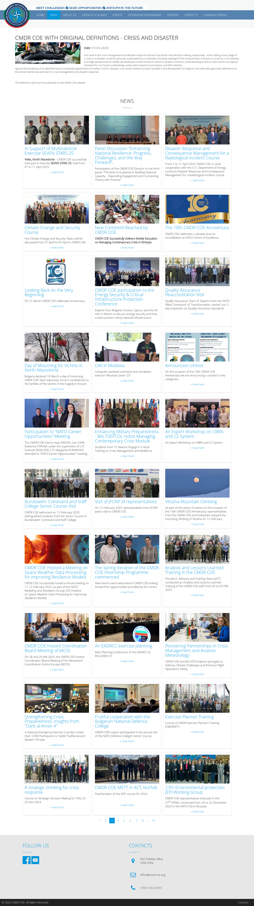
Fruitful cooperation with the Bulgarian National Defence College (122, 721)
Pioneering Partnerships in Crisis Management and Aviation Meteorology (196, 650)
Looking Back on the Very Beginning (49, 292)
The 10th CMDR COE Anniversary (197, 227)
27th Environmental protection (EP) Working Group (195, 790)
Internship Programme (144, 15)
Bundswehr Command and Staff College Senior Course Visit (56, 504)
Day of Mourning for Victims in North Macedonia (54, 368)
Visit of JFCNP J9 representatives (126, 501)
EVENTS (117, 15)
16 (153, 820)
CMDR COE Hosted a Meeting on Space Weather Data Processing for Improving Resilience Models (56, 572)
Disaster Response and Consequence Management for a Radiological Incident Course (197, 153)
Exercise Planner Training (189, 717)
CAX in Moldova (110, 365)
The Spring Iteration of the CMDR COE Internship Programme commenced (127, 572)
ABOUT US (69, 15)
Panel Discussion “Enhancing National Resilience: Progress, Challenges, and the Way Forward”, (123, 155)
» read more (57, 172)
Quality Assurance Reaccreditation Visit (184, 292)
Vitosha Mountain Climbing (191, 501)
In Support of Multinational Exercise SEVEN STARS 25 (50, 151)
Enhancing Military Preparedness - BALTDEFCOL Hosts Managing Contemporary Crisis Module (127, 436)
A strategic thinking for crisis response (52, 790)
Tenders (173, 15)
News (53, 15)
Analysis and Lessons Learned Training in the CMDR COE (194, 570)
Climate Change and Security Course (52, 230)
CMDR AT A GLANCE (94, 15)
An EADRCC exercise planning (123, 646)
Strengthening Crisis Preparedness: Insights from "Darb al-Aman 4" (52, 721)
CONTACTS (191, 15)
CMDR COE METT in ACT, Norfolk (126, 787)
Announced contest (184, 365)
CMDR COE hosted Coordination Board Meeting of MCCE (56, 648)
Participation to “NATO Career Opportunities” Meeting (53, 434)
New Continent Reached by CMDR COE (121, 230)
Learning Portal (215, 15)
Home (40, 15)
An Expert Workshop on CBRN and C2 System (194, 434)
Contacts (243, 902)
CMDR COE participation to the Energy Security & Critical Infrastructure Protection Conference (124, 297)
